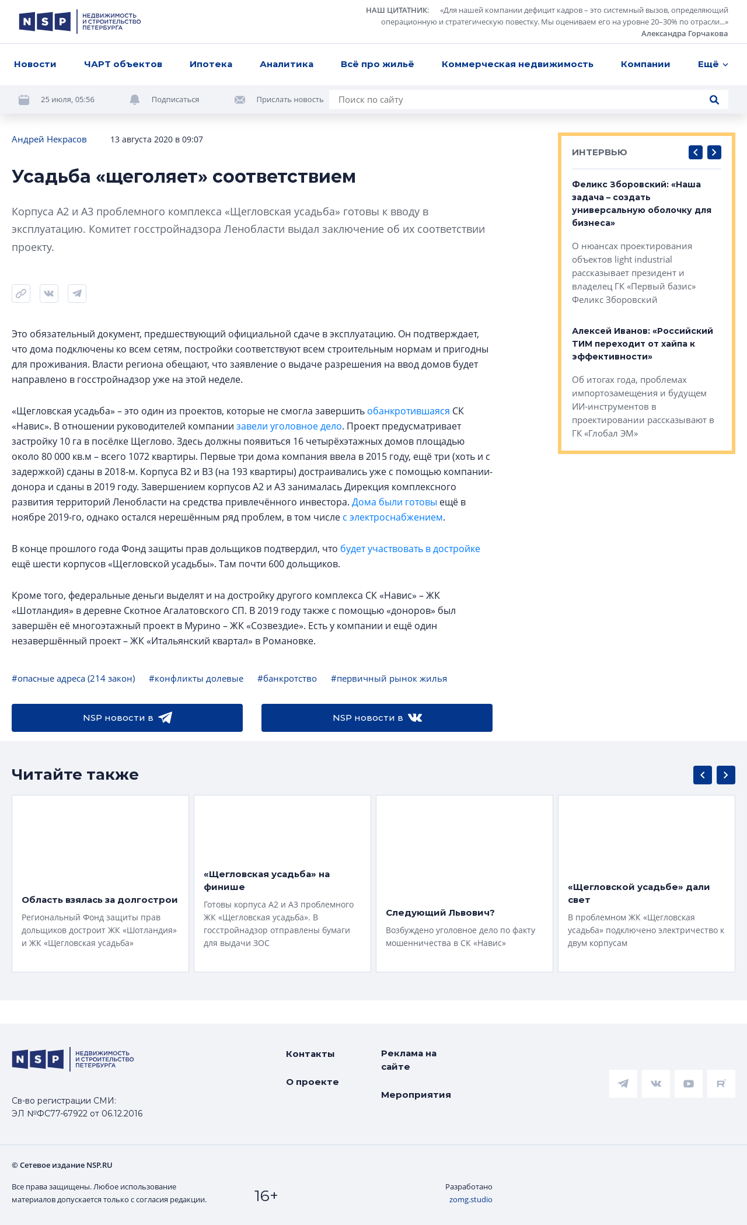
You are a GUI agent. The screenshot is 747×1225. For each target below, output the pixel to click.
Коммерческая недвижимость (518, 63)
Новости (35, 63)
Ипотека (211, 63)
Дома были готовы (394, 501)
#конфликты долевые (196, 678)
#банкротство (287, 678)
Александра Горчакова (684, 33)
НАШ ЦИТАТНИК (396, 10)
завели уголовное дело (289, 426)
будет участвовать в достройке (410, 548)
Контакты (310, 1053)
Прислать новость (290, 99)
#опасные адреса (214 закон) (73, 678)
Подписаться (176, 99)
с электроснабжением (393, 517)
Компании (646, 63)
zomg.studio (471, 1199)
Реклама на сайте (409, 1060)
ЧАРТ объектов (123, 63)
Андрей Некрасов (49, 139)
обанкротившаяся (408, 410)
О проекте (312, 1081)
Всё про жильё (377, 63)
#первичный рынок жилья (389, 678)
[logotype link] (80, 21)
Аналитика (286, 63)
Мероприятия (416, 1094)
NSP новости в (127, 718)
